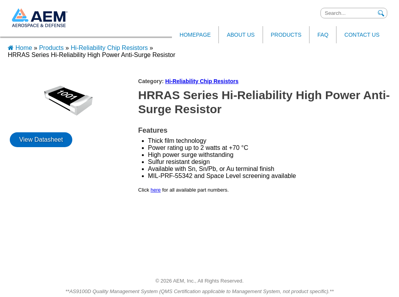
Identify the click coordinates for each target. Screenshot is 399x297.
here (155, 190)
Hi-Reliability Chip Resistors (109, 47)
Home (21, 47)
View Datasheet (41, 139)
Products (51, 47)
